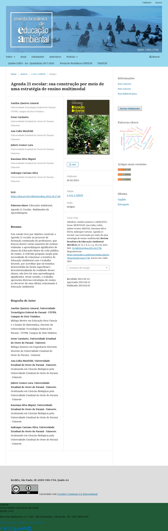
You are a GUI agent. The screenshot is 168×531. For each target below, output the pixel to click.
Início (14, 74)
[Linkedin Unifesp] (19, 529)
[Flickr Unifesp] (29, 529)
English (122, 199)
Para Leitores (124, 83)
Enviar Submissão (130, 108)
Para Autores (124, 88)
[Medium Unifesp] (24, 529)
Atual (23, 56)
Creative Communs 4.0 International (77, 494)
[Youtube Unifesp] (15, 529)
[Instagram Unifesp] (10, 529)
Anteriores (55, 56)
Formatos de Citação (79, 267)
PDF (74, 164)
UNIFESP (102, 63)
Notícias (71, 56)
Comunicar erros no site (30, 522)
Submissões (38, 56)
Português (123, 204)
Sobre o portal (8, 522)
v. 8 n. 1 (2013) (38, 74)
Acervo (24, 74)
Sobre (9, 56)
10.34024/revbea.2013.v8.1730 (86, 248)
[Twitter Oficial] (5, 529)
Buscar (154, 56)
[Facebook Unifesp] (1, 529)
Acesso (158, 2)
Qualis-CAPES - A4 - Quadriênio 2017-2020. (31, 63)
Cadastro (146, 2)
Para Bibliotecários (127, 93)
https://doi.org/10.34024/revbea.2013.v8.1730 (35, 196)
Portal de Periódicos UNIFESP (76, 63)
